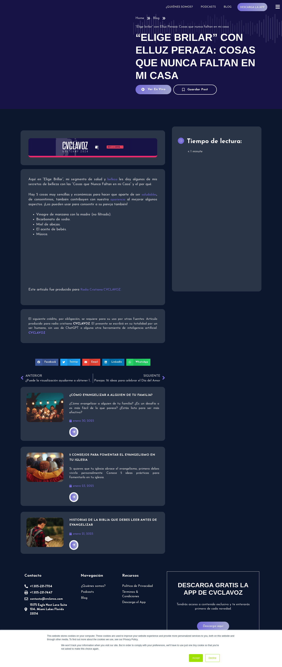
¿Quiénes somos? (181, 6)
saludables (149, 194)
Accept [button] (196, 658)
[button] (48, 361)
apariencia (117, 199)
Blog (228, 6)
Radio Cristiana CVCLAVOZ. (101, 289)
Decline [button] (212, 658)
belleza (113, 179)
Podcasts (209, 6)
